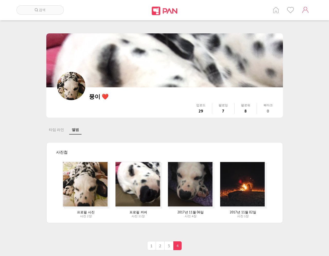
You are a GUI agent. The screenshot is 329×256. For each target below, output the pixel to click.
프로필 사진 (85, 212)
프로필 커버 (138, 212)
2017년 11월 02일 (243, 212)
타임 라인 (56, 129)
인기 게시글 (290, 10)
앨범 (75, 129)
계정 (305, 10)
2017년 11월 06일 (190, 212)
